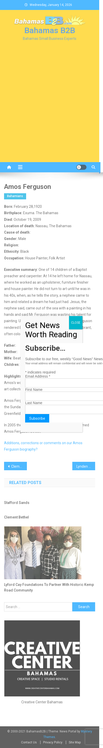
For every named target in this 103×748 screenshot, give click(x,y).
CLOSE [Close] (75, 322)
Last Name (33, 403)
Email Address (37, 376)
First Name (33, 390)
